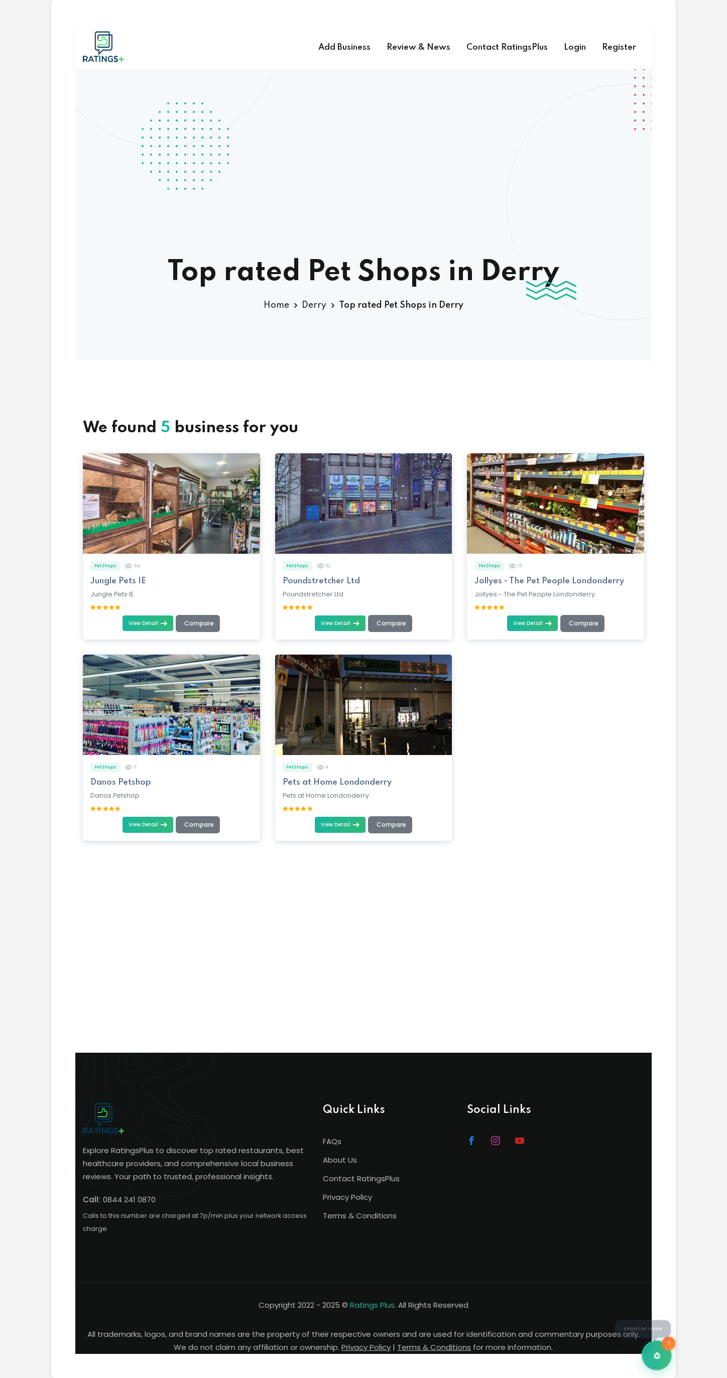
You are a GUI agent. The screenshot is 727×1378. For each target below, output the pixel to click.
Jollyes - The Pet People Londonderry (549, 581)
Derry (314, 305)
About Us (340, 1160)
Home (276, 305)
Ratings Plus (372, 1305)
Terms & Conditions (360, 1215)
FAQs (332, 1141)
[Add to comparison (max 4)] (198, 623)
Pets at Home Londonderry (337, 782)
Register (619, 47)
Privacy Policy (347, 1197)
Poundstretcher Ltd (321, 581)
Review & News (418, 47)
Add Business (344, 47)
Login (575, 47)
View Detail (148, 623)
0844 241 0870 (129, 1199)
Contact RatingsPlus (507, 47)
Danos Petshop (120, 782)
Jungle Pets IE (118, 581)
